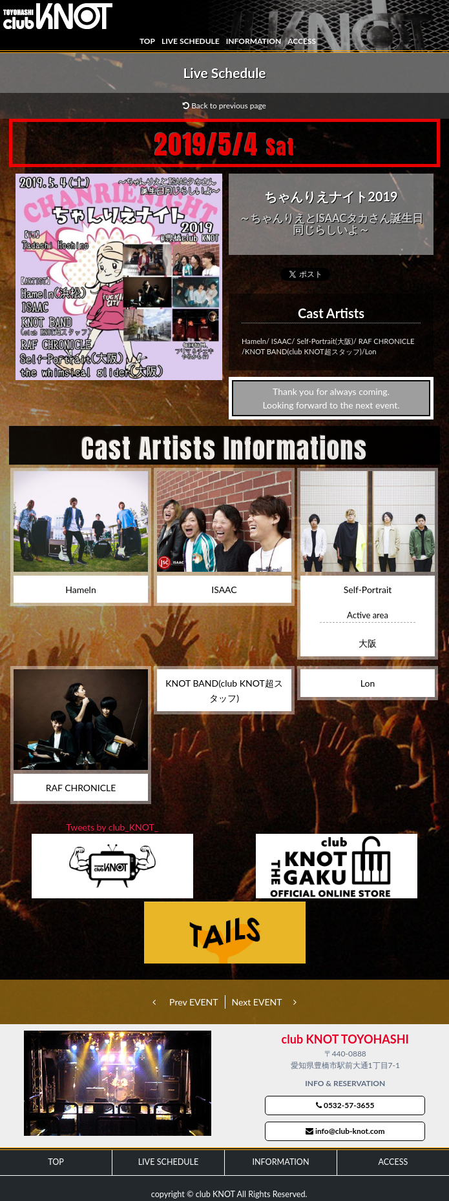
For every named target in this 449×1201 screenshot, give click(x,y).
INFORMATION (253, 41)
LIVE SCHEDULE (191, 41)
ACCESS (301, 41)
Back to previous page (224, 105)
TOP (147, 41)
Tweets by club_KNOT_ (112, 827)
